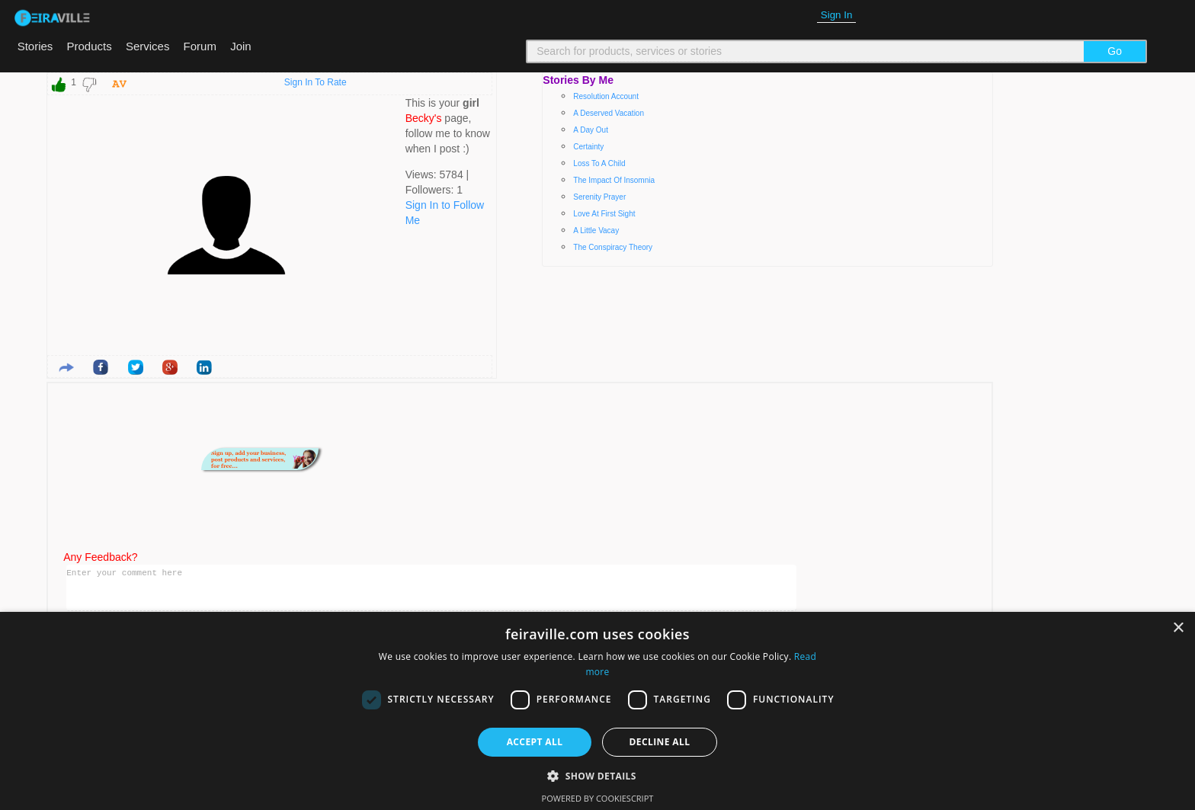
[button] (597, 775)
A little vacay (596, 230)
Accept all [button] (535, 741)
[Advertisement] (731, 459)
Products (89, 46)
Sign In (837, 15)
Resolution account (606, 96)
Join (240, 46)
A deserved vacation (608, 113)
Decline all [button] (660, 741)
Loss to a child (599, 163)
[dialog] (597, 711)
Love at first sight (604, 214)
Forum (200, 46)
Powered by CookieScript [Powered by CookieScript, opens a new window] (598, 798)
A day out (590, 130)
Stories (35, 46)
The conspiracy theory (612, 247)
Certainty (588, 146)
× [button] (1178, 628)
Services (148, 46)
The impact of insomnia (614, 180)
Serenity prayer (599, 197)
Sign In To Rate (315, 82)
